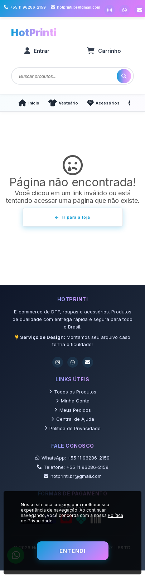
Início (29, 102)
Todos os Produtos (72, 392)
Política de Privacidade (72, 428)
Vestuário (63, 102)
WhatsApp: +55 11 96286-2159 (72, 458)
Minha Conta (73, 401)
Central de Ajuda (72, 419)
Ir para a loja (72, 217)
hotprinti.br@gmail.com (73, 476)
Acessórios (103, 102)
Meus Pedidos (72, 410)
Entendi (72, 550)
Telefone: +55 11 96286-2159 (72, 467)
